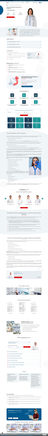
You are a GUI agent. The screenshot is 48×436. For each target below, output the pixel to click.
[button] (23, 295)
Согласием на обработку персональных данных (34, 434)
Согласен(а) (44, 434)
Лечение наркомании (27, 32)
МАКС (10, 418)
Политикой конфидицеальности (13, 435)
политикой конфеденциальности (18, 348)
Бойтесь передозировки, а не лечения (14, 44)
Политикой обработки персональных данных (22, 434)
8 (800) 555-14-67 (24, 83)
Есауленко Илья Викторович (29, 60)
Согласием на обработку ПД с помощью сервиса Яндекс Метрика (25, 435)
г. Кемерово (27, 2)
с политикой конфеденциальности (27, 113)
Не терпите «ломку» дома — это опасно (14, 41)
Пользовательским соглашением (5, 435)
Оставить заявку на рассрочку (27, 86)
